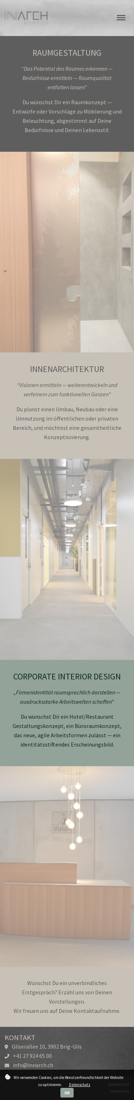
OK (67, 1092)
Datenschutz (79, 1084)
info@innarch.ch (33, 1065)
